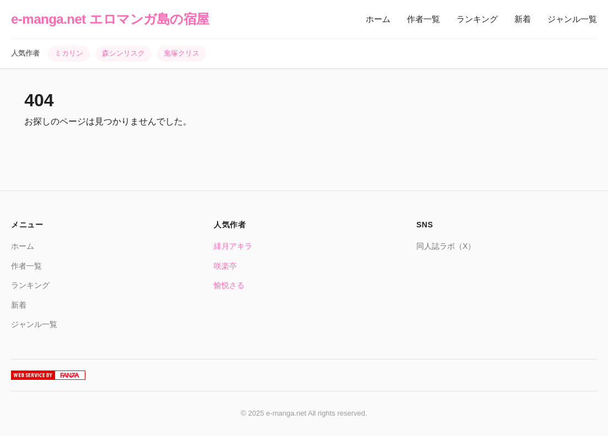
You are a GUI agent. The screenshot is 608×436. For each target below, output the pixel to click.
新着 (522, 19)
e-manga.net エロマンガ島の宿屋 (110, 19)
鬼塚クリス (181, 53)
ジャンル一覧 (572, 19)
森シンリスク (123, 53)
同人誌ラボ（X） (445, 246)
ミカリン (69, 53)
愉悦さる (229, 285)
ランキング (477, 19)
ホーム (378, 19)
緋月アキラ (233, 246)
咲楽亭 (225, 265)
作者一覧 (423, 19)
